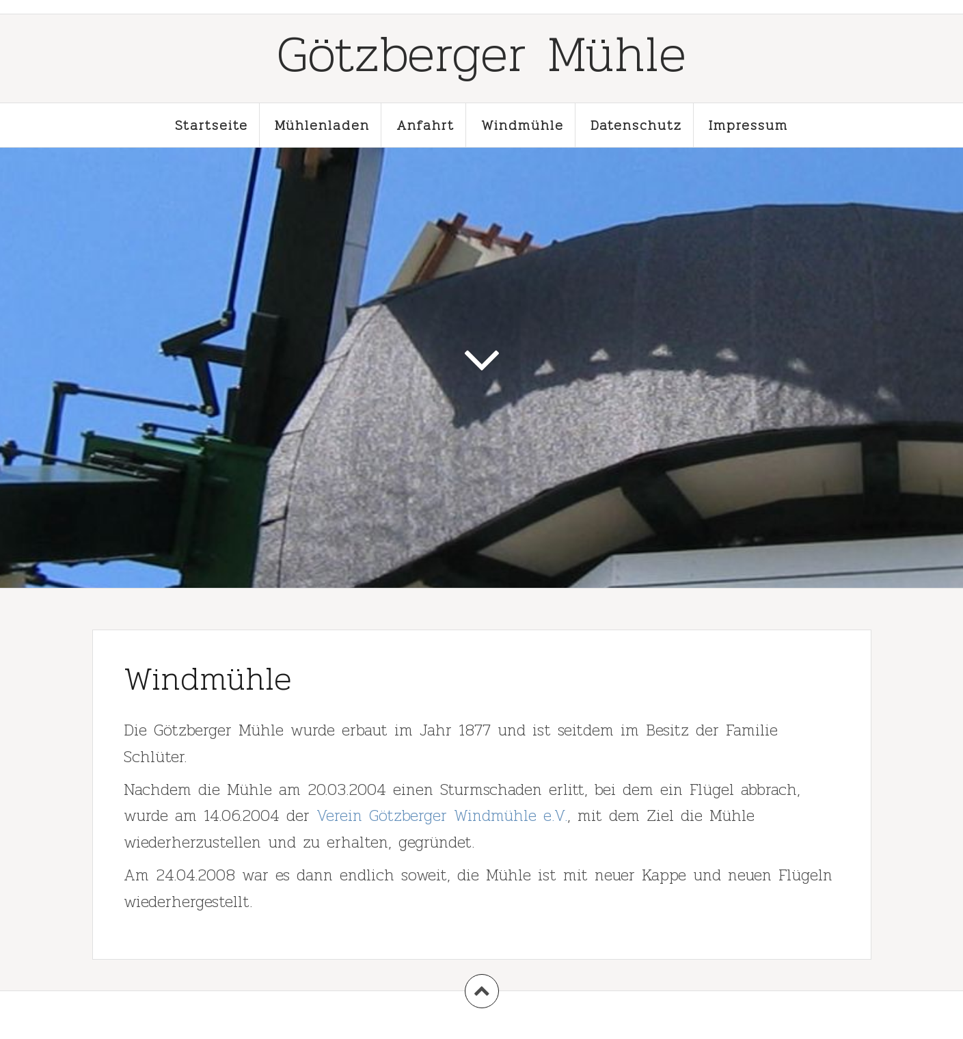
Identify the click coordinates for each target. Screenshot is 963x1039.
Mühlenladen (322, 125)
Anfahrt (425, 125)
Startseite (211, 125)
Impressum (748, 125)
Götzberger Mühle (481, 53)
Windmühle (522, 125)
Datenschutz (636, 125)
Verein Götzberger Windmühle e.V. (441, 815)
